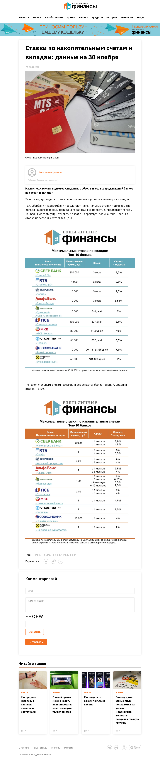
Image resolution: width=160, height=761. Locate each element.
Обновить (35, 631)
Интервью (127, 17)
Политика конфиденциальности (35, 754)
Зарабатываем (54, 17)
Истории (111, 17)
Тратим (70, 17)
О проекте (24, 747)
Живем (37, 17)
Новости (24, 17)
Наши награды (40, 747)
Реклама (68, 747)
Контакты (56, 747)
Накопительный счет (64, 555)
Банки (38, 555)
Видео (140, 17)
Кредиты (97, 17)
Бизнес (83, 17)
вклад (47, 555)
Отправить (36, 641)
